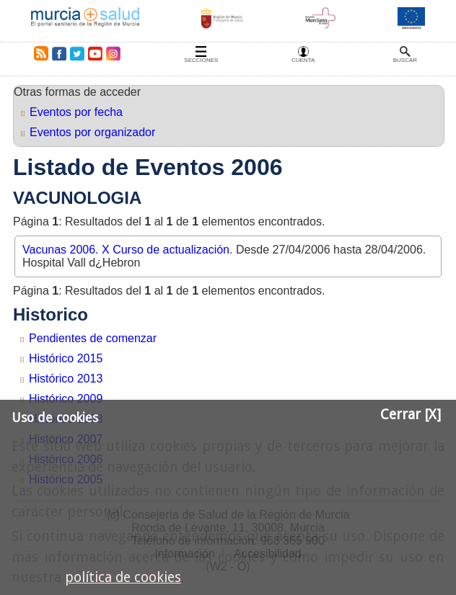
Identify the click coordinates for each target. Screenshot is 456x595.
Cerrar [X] (410, 414)
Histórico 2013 (65, 378)
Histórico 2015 (65, 358)
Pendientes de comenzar (93, 338)
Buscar (405, 60)
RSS (38, 53)
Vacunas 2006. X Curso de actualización (125, 249)
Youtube (94, 53)
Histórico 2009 (65, 399)
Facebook (59, 53)
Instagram (112, 53)
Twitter (77, 53)
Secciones (201, 60)
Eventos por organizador (92, 132)
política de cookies (123, 577)
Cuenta (303, 60)
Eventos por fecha (76, 112)
